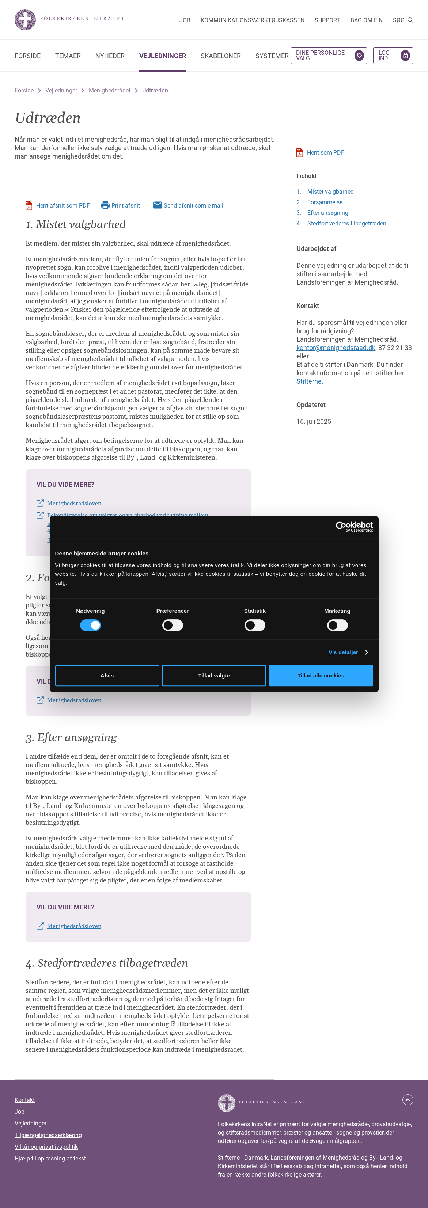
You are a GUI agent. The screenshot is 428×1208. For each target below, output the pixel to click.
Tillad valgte (214, 675)
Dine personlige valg (320, 55)
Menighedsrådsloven (74, 503)
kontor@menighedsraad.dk (335, 348)
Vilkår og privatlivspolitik (46, 1146)
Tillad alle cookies (321, 675)
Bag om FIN (367, 20)
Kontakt (25, 1100)
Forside (28, 56)
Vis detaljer (343, 652)
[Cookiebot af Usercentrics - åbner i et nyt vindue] (341, 526)
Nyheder (110, 56)
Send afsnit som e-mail (193, 205)
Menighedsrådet (109, 90)
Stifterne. (309, 381)
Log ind (384, 55)
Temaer (68, 56)
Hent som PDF (325, 152)
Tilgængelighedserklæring (48, 1135)
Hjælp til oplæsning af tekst (50, 1158)
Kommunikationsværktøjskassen (252, 20)
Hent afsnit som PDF (63, 205)
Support (327, 20)
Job (184, 20)
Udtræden (155, 90)
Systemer (272, 56)
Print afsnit (125, 205)
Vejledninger (162, 56)
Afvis (107, 675)
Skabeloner (221, 56)
